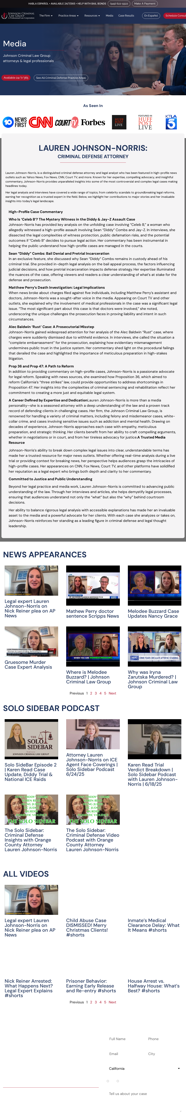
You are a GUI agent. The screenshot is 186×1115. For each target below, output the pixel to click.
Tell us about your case (126, 1088)
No (122, 1081)
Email (111, 1048)
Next (112, 693)
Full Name (115, 1033)
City (149, 1048)
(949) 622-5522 (58, 1093)
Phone (151, 1033)
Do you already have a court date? (136, 1077)
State (112, 1063)
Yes (112, 1081)
